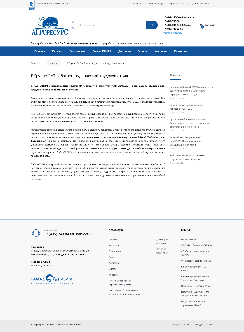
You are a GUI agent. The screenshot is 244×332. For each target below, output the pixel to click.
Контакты (161, 51)
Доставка (124, 51)
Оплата (143, 51)
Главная (39, 51)
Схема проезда (155, 3)
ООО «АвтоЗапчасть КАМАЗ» (196, 245)
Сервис (112, 257)
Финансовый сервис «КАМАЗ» (196, 260)
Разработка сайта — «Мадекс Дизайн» (193, 324)
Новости (53, 63)
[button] (201, 4)
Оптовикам (136, 3)
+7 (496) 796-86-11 (173, 21)
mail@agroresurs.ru (172, 32)
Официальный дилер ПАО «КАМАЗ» (53, 3)
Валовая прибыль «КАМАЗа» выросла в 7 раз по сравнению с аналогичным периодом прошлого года (191, 90)
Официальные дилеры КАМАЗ (196, 285)
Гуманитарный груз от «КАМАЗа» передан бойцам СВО (187, 107)
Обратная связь (176, 3)
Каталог (57, 51)
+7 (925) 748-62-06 (173, 28)
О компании (77, 51)
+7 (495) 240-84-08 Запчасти (178, 17)
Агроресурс (37, 324)
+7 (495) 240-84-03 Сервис (177, 24)
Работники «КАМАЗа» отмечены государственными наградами (187, 157)
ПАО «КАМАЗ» (188, 239)
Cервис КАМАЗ (101, 51)
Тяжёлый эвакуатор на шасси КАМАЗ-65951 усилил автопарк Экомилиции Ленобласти (186, 141)
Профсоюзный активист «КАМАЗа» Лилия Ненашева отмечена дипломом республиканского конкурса (190, 123)
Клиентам (180, 51)
